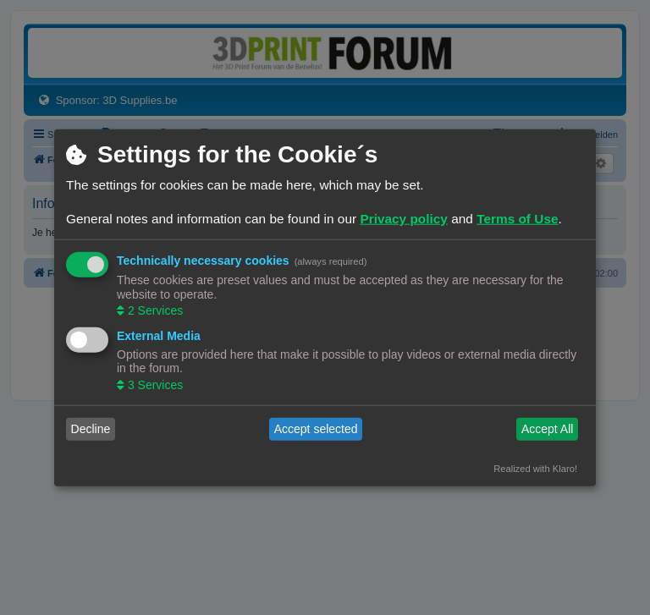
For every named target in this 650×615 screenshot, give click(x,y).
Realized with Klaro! (535, 468)
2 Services (153, 310)
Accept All (547, 429)
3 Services (153, 384)
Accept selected (316, 429)
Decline (91, 429)
